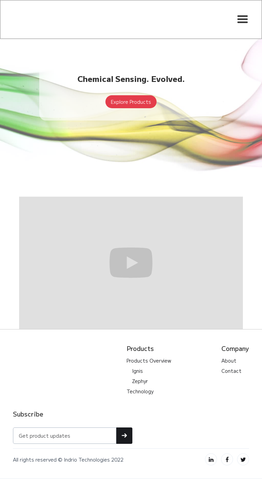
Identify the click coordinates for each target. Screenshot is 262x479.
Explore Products (131, 101)
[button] (242, 19)
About (228, 360)
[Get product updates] (64, 435)
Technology (140, 391)
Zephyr (137, 381)
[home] (52, 19)
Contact (231, 370)
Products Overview (149, 360)
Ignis (135, 370)
